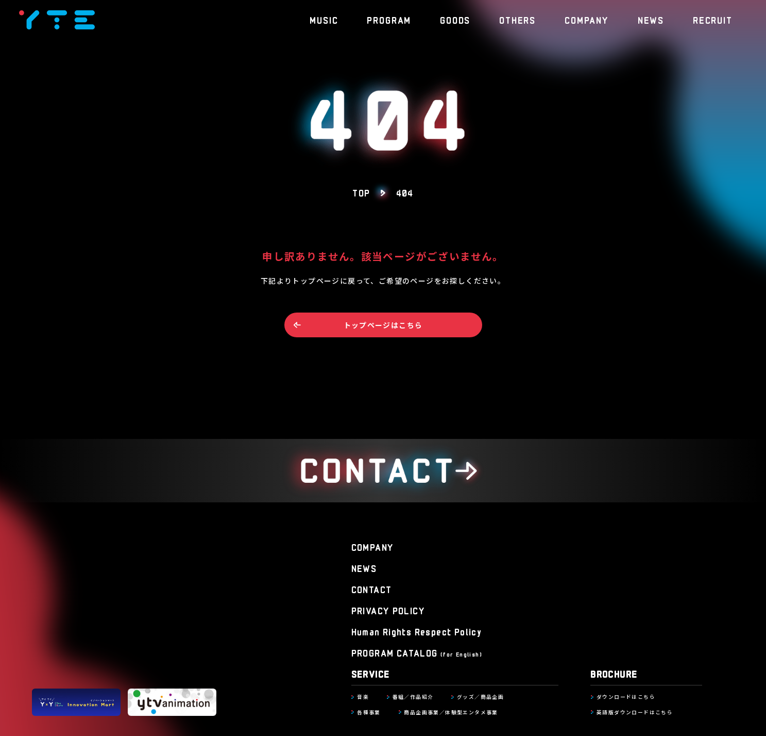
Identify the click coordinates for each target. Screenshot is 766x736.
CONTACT (371, 589)
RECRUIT (713, 19)
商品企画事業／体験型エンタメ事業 (451, 712)
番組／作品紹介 (413, 696)
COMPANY (587, 19)
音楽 (363, 696)
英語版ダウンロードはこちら (635, 712)
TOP (361, 192)
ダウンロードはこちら (626, 696)
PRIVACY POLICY (388, 610)
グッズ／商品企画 (480, 696)
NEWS (651, 19)
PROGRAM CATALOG (416, 653)
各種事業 (369, 712)
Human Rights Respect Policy (416, 631)
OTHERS (517, 19)
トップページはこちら (383, 325)
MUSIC (324, 19)
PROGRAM (389, 19)
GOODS (455, 19)
